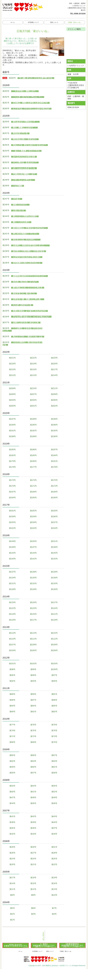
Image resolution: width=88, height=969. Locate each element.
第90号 (33, 694)
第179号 (12, 461)
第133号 (54, 583)
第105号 (33, 650)
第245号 (6, 210)
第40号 (54, 822)
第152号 (12, 528)
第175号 (54, 480)
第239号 (6, 245)
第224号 (6, 342)
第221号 (12, 358)
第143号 (12, 553)
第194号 (12, 425)
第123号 (33, 608)
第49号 (54, 797)
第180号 (33, 461)
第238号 (6, 251)
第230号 (6, 305)
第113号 (12, 633)
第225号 (6, 336)
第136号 (54, 578)
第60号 (33, 767)
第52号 (54, 792)
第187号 (54, 450)
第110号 (12, 639)
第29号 (12, 847)
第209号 (12, 388)
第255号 (6, 145)
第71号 (12, 736)
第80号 (12, 712)
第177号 (33, 467)
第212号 (12, 375)
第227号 (6, 322)
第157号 (54, 522)
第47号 (12, 797)
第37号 (54, 828)
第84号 (33, 706)
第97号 (54, 675)
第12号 (33, 889)
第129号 (33, 589)
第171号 (33, 486)
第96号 (33, 675)
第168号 (33, 492)
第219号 (33, 364)
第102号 (33, 664)
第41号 (12, 816)
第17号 (12, 878)
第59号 (12, 767)
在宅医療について (33, 22)
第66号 (33, 755)
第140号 (12, 559)
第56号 (12, 773)
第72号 (33, 736)
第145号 (54, 553)
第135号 (33, 578)
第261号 (6, 103)
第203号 (12, 400)
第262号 (6, 97)
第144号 (33, 553)
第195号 (33, 425)
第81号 (33, 712)
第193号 (54, 431)
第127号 (54, 602)
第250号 (6, 174)
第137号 (12, 572)
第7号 (54, 908)
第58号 (54, 773)
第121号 (54, 614)
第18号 (33, 878)
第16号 (54, 883)
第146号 (12, 547)
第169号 (54, 492)
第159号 (33, 516)
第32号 (12, 834)
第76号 (54, 730)
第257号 (6, 133)
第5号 (12, 908)
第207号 (33, 394)
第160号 (54, 516)
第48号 (33, 797)
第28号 (54, 853)
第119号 (12, 614)
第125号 (12, 602)
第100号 (54, 669)
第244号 (6, 216)
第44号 (12, 803)
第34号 (54, 834)
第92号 (12, 681)
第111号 (33, 639)
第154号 (54, 528)
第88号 (54, 700)
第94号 (54, 681)
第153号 (33, 528)
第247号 (6, 199)
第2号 (12, 914)
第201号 (33, 406)
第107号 (12, 645)
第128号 (12, 589)
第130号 (54, 589)
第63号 (33, 761)
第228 (5, 317)
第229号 (6, 311)
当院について (54, 22)
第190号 (54, 436)
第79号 (54, 725)
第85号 (54, 706)
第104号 (12, 650)
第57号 (33, 773)
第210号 (33, 388)
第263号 (6, 91)
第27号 (33, 853)
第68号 (12, 742)
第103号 (54, 664)
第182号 (12, 455)
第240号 (6, 239)
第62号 (12, 761)
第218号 (12, 364)
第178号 (54, 467)
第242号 (6, 228)
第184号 (54, 455)
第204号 (33, 400)
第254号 (6, 151)
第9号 (33, 895)
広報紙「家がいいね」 (75, 22)
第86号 (12, 700)
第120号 (33, 614)
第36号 (33, 828)
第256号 (6, 139)
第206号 (12, 394)
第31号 (54, 847)
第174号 (33, 480)
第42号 (33, 816)
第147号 (33, 547)
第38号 (12, 822)
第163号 (54, 511)
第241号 (6, 234)
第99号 (33, 669)
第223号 (54, 358)
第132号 (33, 583)
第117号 (33, 620)
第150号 (33, 541)
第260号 (6, 109)
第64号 (54, 761)
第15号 (33, 883)
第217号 (54, 369)
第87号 (33, 700)
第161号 (12, 511)
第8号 (12, 895)
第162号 (33, 511)
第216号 (33, 369)
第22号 (54, 864)
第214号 (54, 375)
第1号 (12, 920)
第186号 (33, 450)
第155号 (12, 522)
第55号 (54, 786)
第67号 (54, 755)
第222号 (33, 358)
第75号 (33, 730)
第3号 (33, 914)
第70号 (54, 742)
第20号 (12, 864)
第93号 (33, 681)
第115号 (54, 633)
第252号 (6, 162)
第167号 (12, 492)
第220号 (54, 364)
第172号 (54, 486)
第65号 (12, 755)
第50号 (12, 792)
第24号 (33, 859)
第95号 (12, 675)
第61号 (54, 767)
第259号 (6, 122)
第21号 (33, 864)
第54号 (33, 786)
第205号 (54, 400)
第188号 (12, 436)
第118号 (54, 620)
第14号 (12, 883)
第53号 (12, 786)
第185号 (12, 450)
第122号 (12, 608)
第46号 (54, 803)
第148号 (54, 547)
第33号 (33, 834)
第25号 (54, 859)
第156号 (33, 522)
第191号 (12, 431)
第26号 (12, 853)
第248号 (6, 186)
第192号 (33, 431)
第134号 (12, 578)
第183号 (33, 455)
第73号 (54, 736)
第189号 (33, 436)
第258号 (6, 127)
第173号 (12, 480)
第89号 (12, 694)
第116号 (12, 620)
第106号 (54, 650)
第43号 (54, 816)
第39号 (33, 822)
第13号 (54, 889)
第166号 (54, 498)
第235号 (6, 276)
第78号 (33, 725)
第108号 (33, 645)
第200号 (12, 406)
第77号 (12, 725)
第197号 (12, 419)
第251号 (6, 168)
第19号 (54, 878)
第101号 (12, 664)
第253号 (6, 157)
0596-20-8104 (79, 14)
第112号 (54, 639)
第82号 (54, 712)
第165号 (33, 498)
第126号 (33, 602)
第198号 (33, 419)
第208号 (54, 394)
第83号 (12, 706)
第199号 (54, 419)
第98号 (12, 669)
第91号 (54, 694)
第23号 (12, 859)
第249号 (6, 180)
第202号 (54, 406)
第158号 (12, 516)
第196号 (54, 425)
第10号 (54, 895)
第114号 (33, 633)
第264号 (12, 78)
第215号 (12, 369)
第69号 (33, 742)
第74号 (12, 730)
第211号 (54, 388)
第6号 (33, 908)
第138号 (33, 572)
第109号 (54, 645)
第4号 (54, 914)
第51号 (33, 792)
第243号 (6, 222)
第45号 (33, 803)
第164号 (12, 498)
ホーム (13, 22)
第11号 (12, 889)
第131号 (12, 583)
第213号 (33, 375)
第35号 (12, 828)
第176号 (12, 467)
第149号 (12, 541)
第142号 (54, 559)
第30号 (33, 847)
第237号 (6, 257)
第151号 (54, 541)
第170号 (12, 486)
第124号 (54, 608)
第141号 (33, 559)
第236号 (6, 263)
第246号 (6, 205)
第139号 (54, 572)
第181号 (54, 461)
